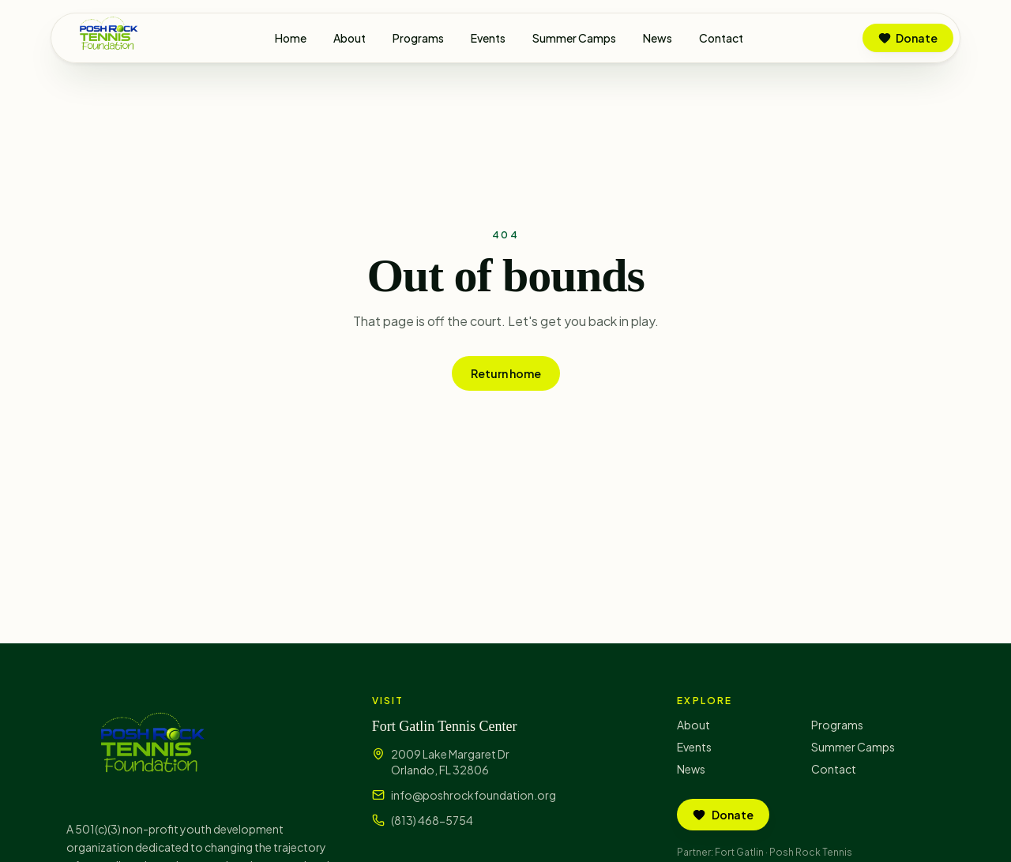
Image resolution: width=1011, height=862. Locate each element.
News (657, 38)
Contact (721, 38)
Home (290, 38)
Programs (418, 38)
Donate (908, 38)
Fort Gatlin (739, 852)
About (349, 38)
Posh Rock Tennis (810, 852)
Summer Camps (574, 38)
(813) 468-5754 (432, 820)
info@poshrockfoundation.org (473, 795)
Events (488, 38)
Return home (506, 373)
